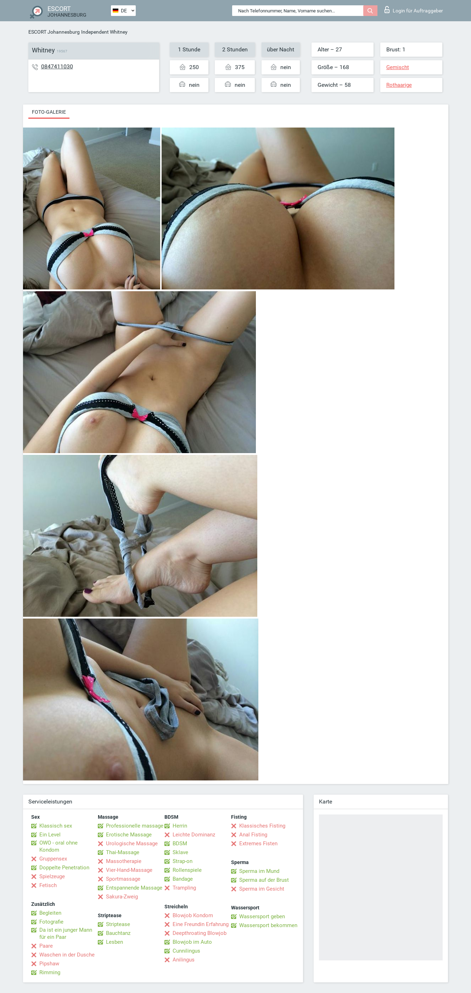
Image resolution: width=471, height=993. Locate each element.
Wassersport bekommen (268, 925)
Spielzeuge (52, 876)
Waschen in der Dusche (67, 955)
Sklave (180, 852)
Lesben (114, 942)
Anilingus (184, 960)
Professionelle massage (134, 826)
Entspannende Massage (134, 888)
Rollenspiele (187, 870)
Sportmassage (123, 879)
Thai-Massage (122, 852)
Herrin (180, 826)
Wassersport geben (262, 916)
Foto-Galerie (49, 112)
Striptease (118, 924)
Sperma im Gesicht (261, 889)
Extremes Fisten (258, 843)
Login (414, 9)
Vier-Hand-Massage (129, 870)
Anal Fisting (253, 834)
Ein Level (50, 834)
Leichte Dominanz (194, 834)
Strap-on (182, 861)
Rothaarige (399, 85)
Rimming (49, 972)
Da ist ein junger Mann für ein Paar (65, 933)
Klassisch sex (55, 826)
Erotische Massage (129, 834)
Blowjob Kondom (193, 915)
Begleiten (50, 913)
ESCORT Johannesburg (54, 32)
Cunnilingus (186, 951)
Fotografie (51, 922)
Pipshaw (49, 963)
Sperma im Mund (259, 871)
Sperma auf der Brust (264, 880)
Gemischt (397, 67)
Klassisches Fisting (262, 826)
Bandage (183, 879)
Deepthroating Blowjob (199, 933)
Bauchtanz (118, 933)
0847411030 (57, 66)
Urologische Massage (132, 843)
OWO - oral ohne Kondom (58, 846)
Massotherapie (123, 861)
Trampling (184, 888)
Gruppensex (53, 859)
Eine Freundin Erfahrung (201, 924)
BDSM (180, 843)
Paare (46, 946)
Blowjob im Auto (192, 942)
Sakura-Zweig (122, 896)
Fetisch (48, 885)
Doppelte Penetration (64, 867)
